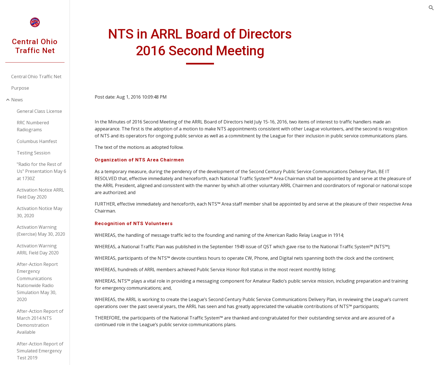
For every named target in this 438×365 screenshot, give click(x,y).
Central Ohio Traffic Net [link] (36, 76)
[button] (431, 8)
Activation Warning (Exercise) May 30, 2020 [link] (41, 230)
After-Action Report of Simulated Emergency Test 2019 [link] (40, 351)
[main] (200, 45)
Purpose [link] (20, 88)
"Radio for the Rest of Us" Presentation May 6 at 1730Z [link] (41, 171)
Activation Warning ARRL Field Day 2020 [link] (38, 249)
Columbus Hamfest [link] (37, 141)
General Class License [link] (39, 111)
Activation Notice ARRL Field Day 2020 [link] (40, 193)
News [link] (17, 100)
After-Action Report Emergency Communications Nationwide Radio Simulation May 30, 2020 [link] (37, 281)
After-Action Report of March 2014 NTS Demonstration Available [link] (40, 321)
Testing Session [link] (33, 153)
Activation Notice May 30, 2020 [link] (39, 211)
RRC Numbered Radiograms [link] (33, 126)
